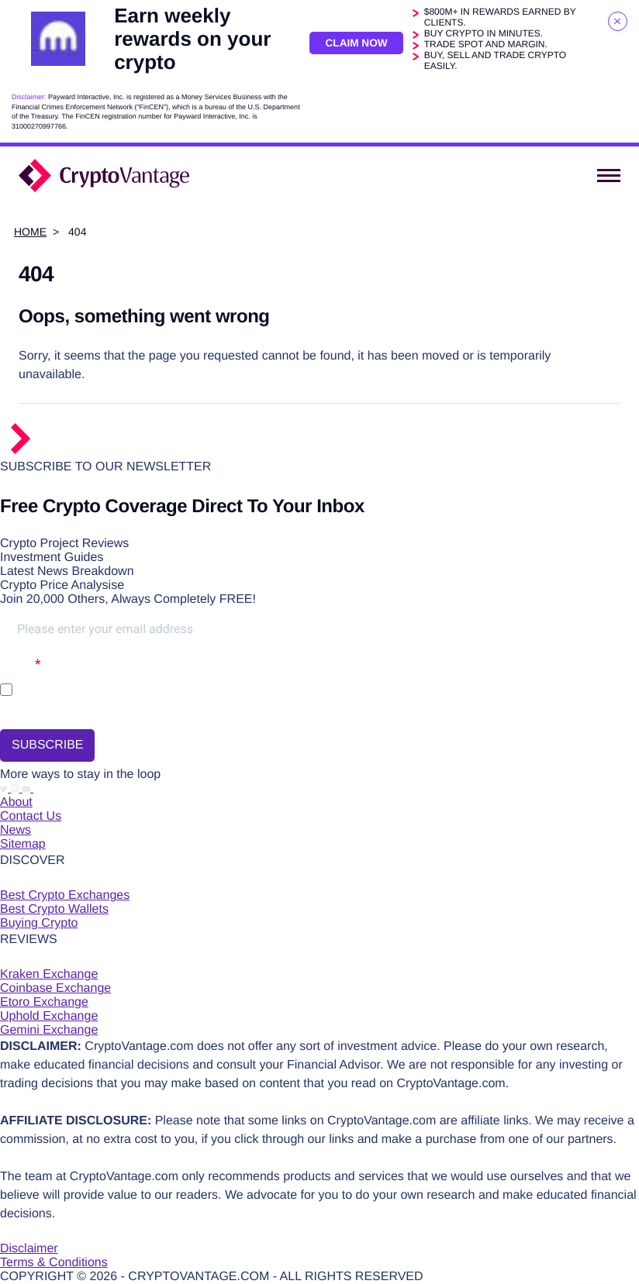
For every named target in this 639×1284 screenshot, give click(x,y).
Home (30, 231)
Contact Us (30, 816)
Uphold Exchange (49, 1016)
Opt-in (17, 663)
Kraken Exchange (49, 974)
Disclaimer (29, 1248)
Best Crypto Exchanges (65, 895)
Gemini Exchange (49, 1030)
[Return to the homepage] (79, 450)
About (16, 802)
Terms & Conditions (54, 1262)
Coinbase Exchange (55, 988)
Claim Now (355, 42)
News (15, 830)
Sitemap (23, 844)
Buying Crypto (39, 923)
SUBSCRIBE (47, 745)
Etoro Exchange (44, 1002)
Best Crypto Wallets (54, 909)
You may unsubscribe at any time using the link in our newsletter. (133, 711)
